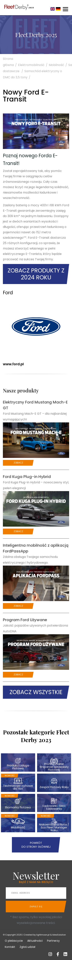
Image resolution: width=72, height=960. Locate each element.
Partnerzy (53, 941)
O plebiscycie (14, 941)
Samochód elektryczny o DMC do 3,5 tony (32, 74)
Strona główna (10, 62)
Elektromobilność (33, 65)
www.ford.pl (13, 364)
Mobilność (58, 65)
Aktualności (35, 941)
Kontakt (10, 947)
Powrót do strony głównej (36, 845)
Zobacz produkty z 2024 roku (36, 274)
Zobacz (18, 462)
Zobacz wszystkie (36, 692)
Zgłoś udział (27, 947)
